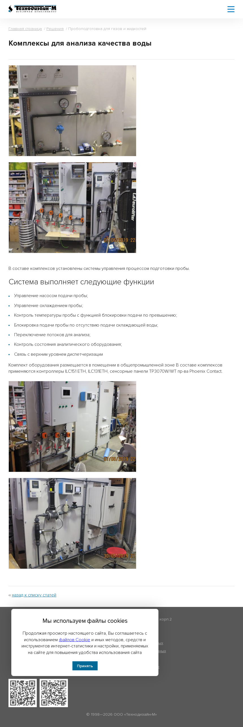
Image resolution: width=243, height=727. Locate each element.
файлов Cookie (74, 640)
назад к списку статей (34, 595)
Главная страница (25, 28)
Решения (55, 28)
